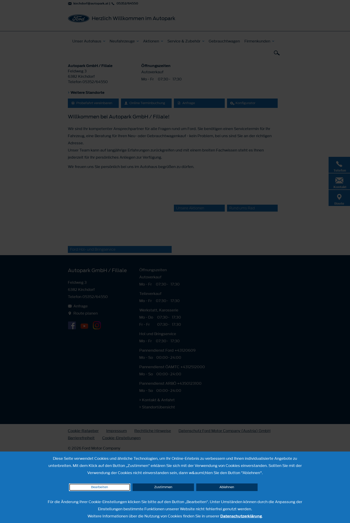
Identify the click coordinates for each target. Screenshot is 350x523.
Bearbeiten (99, 487)
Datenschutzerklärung (241, 516)
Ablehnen (226, 487)
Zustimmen (163, 487)
